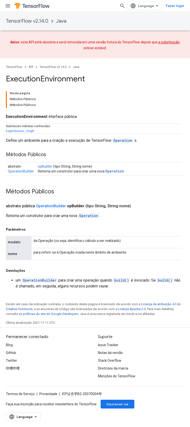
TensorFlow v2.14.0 (27, 21)
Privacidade (48, 394)
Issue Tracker (108, 345)
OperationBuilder (21, 171)
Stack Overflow (109, 360)
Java (61, 21)
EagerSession (15, 131)
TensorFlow (14, 67)
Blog (9, 345)
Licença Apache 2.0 (132, 309)
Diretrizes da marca (113, 368)
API (31, 67)
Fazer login (175, 6)
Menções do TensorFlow (116, 376)
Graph (30, 131)
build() (121, 280)
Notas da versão (110, 353)
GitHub (11, 353)
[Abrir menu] (8, 6)
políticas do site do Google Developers (50, 314)
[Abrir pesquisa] (122, 6)
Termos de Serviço (20, 394)
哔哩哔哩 (13, 368)
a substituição (169, 42)
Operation (122, 140)
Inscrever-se (117, 404)
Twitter (11, 360)
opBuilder (45, 166)
